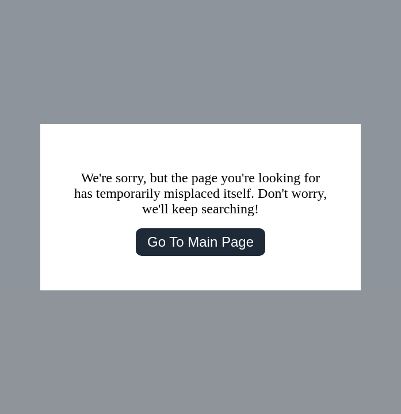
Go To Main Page (200, 242)
